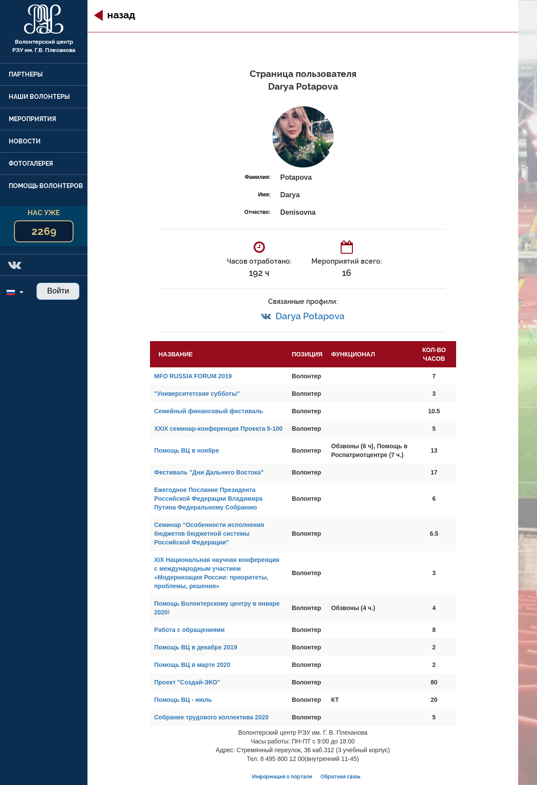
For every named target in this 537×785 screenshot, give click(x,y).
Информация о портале (282, 777)
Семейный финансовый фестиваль (208, 411)
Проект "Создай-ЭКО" (187, 682)
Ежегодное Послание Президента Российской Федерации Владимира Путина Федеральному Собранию (208, 498)
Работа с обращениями (189, 629)
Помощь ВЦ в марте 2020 (192, 664)
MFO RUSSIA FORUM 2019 (193, 376)
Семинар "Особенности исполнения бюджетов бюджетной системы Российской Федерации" (209, 533)
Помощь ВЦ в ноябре (186, 450)
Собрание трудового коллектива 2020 (211, 717)
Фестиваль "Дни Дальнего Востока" (209, 472)
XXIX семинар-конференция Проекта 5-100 (218, 428)
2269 (43, 231)
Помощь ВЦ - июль (183, 699)
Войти (58, 290)
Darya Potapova (310, 316)
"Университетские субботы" (197, 393)
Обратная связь (340, 777)
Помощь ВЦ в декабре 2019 (195, 647)
